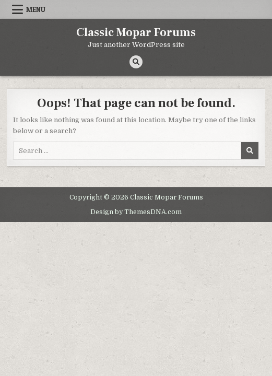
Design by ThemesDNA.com (136, 212)
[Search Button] (136, 61)
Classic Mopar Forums (136, 32)
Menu (35, 9)
